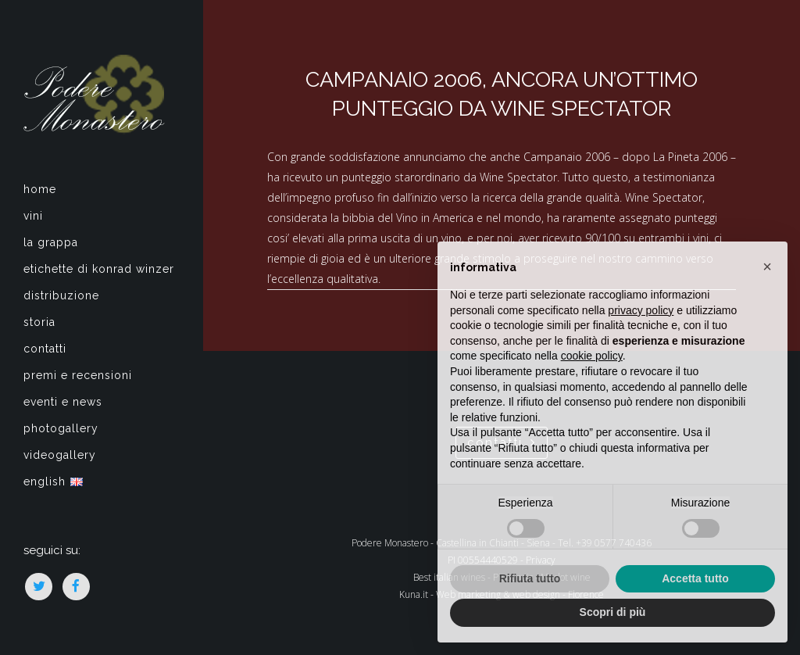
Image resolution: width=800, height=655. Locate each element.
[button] (767, 266)
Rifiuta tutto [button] (530, 578)
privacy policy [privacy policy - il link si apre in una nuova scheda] (640, 310)
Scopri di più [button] (613, 612)
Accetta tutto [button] (695, 578)
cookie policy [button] (592, 355)
